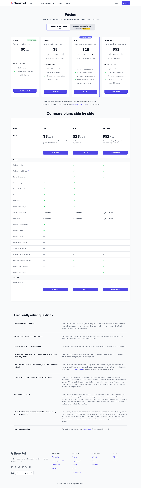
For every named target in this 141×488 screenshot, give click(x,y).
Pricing (68, 3)
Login (117, 3)
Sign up (125, 3)
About (94, 457)
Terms (115, 461)
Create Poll (33, 3)
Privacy (115, 457)
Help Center (87, 429)
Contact (95, 465)
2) (28, 224)
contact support (77, 369)
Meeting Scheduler (58, 461)
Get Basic (55, 92)
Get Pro (85, 92)
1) (28, 170)
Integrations (76, 473)
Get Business (116, 92)
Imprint (94, 461)
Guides (74, 465)
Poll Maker (55, 457)
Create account (25, 91)
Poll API (54, 469)
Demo (60, 3)
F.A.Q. (74, 469)
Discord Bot (56, 465)
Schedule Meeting (47, 3)
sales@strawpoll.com (79, 104)
